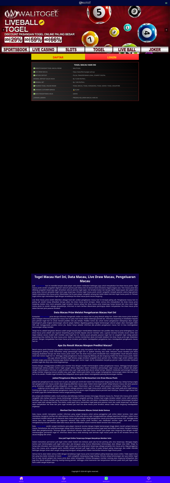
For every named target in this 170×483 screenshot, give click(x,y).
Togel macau (40, 286)
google (64, 456)
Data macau (44, 316)
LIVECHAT (149, 479)
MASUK (21, 479)
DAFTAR (58, 57)
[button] (4, 30)
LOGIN (111, 57)
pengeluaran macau (39, 358)
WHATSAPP (106, 479)
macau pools (41, 426)
